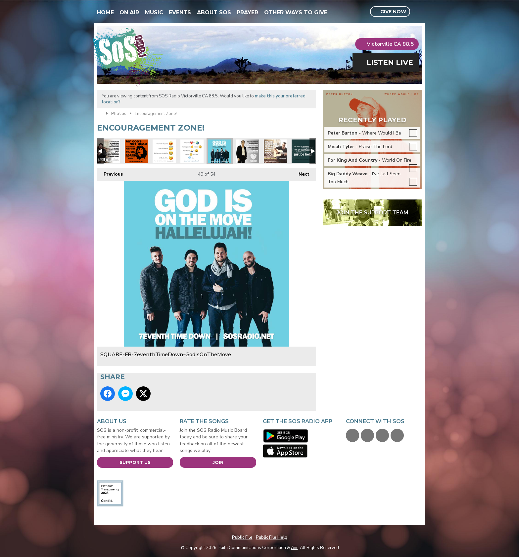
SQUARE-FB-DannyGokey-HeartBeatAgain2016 (247, 151)
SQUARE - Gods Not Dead (136, 151)
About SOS (214, 12)
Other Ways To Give (295, 12)
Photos (118, 114)
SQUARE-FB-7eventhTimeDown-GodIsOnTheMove (219, 151)
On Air (129, 12)
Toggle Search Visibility (418, 12)
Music (154, 12)
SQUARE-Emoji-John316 (192, 151)
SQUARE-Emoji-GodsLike (164, 151)
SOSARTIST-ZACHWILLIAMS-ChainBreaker (108, 151)
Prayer (247, 12)
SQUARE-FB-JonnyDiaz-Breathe (275, 151)
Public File (242, 537)
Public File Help (271, 537)
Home (105, 12)
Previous (110, 172)
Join (217, 462)
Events (180, 12)
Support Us (135, 462)
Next (300, 172)
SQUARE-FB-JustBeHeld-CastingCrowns (303, 151)
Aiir (294, 548)
